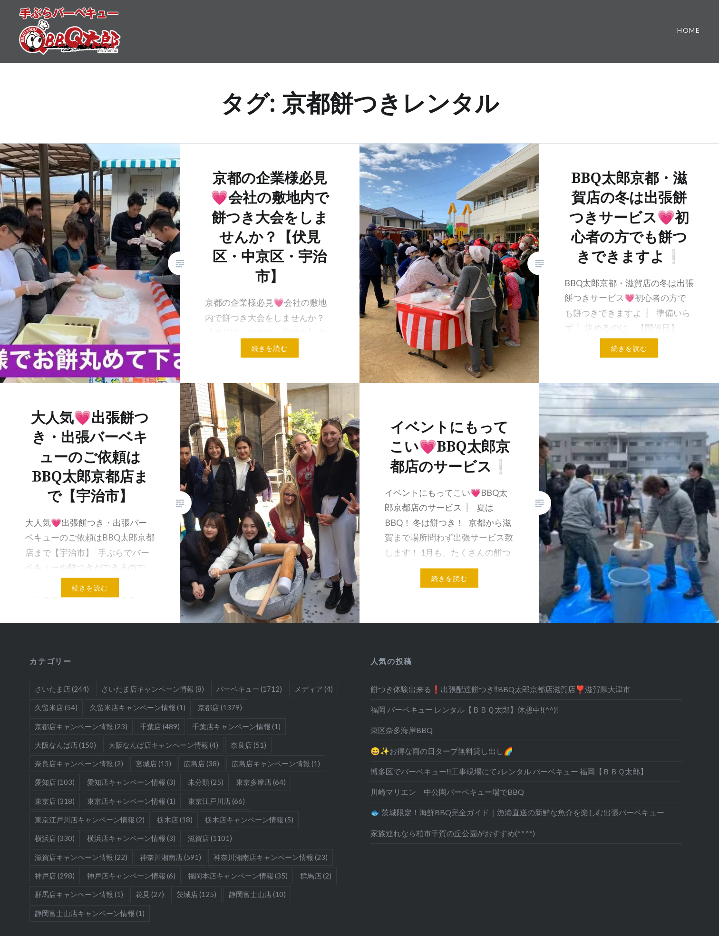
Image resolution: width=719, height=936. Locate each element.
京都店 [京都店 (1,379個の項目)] (220, 707)
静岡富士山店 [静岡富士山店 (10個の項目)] (257, 894)
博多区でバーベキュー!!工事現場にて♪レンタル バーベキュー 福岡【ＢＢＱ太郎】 (509, 771)
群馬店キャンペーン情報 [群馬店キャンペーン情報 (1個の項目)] (79, 894)
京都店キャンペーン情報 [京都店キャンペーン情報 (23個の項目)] (81, 726)
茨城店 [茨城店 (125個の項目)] (196, 894)
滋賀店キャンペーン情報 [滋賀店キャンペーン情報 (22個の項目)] (81, 857)
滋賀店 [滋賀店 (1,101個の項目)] (210, 838)
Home (688, 30)
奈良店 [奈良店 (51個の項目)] (248, 745)
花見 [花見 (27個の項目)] (150, 894)
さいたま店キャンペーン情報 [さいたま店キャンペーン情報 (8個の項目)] (152, 689)
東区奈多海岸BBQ (401, 729)
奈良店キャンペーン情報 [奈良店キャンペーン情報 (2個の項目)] (79, 763)
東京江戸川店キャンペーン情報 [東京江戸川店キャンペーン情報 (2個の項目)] (90, 819)
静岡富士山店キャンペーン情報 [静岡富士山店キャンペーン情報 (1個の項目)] (90, 913)
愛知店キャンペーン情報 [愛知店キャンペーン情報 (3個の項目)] (131, 782)
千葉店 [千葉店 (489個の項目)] (160, 726)
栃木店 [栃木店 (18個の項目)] (175, 819)
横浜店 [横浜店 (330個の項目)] (55, 838)
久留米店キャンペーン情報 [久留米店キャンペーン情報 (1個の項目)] (137, 707)
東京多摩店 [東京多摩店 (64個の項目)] (261, 782)
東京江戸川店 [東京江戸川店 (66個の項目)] (216, 801)
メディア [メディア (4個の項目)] (313, 689)
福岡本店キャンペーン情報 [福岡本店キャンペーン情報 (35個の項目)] (238, 875)
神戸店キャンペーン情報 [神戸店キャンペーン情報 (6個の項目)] (131, 875)
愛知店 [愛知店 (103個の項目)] (55, 782)
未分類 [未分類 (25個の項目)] (205, 782)
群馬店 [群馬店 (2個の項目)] (315, 875)
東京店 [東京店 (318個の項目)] (55, 801)
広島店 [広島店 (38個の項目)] (201, 763)
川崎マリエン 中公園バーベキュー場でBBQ (447, 791)
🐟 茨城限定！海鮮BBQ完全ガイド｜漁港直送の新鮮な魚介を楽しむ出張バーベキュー (517, 812)
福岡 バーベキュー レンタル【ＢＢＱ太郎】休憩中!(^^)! (464, 709)
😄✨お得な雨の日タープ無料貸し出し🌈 (441, 750)
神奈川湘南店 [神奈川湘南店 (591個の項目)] (170, 857)
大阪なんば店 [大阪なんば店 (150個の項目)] (65, 745)
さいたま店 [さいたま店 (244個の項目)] (62, 689)
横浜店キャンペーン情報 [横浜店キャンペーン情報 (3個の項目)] (131, 838)
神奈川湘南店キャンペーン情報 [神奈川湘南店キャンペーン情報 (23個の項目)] (271, 857)
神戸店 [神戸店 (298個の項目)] (55, 875)
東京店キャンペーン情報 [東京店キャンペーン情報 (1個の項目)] (131, 801)
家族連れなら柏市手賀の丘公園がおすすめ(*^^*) (452, 833)
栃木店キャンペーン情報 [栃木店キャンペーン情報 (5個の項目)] (249, 819)
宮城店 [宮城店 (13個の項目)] (153, 763)
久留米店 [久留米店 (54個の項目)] (56, 707)
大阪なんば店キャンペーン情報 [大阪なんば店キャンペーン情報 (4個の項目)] (163, 745)
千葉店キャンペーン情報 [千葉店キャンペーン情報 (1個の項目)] (236, 726)
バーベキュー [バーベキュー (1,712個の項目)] (249, 689)
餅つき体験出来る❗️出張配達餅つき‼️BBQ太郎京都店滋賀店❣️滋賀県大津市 (500, 689)
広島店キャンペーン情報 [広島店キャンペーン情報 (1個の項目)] (276, 763)
